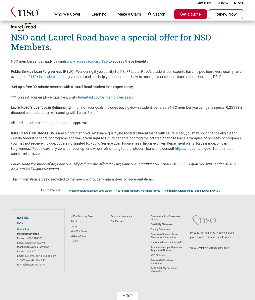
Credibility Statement (161, 224)
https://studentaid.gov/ (193, 148)
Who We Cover (79, 231)
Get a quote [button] (190, 14)
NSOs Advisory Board (82, 216)
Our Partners (118, 221)
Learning (98, 14)
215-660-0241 (32, 251)
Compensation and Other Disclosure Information (164, 236)
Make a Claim (129, 14)
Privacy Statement (160, 229)
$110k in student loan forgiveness (55, 77)
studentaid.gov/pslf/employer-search (105, 97)
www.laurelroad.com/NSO (87, 61)
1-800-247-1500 (33, 238)
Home (74, 226)
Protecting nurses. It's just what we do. (90, 190)
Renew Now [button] (226, 14)
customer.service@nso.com (40, 256)
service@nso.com (35, 242)
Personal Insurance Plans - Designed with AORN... (192, 190)
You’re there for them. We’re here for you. (138, 190)
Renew (74, 241)
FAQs (20, 223)
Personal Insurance (121, 216)
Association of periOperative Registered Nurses (166, 249)
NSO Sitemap (157, 255)
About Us (76, 221)
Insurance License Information (167, 242)
